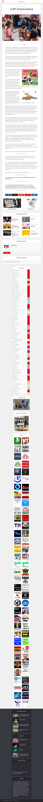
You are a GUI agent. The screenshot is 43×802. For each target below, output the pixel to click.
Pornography (19, 6)
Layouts (32, 800)
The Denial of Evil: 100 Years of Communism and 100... (15, 235)
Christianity (32, 232)
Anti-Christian (14, 231)
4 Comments (21, 740)
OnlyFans (32, 218)
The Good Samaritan (23, 739)
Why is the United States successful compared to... (24, 755)
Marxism (18, 231)
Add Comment (21, 12)
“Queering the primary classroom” (27, 66)
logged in (10, 261)
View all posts (6, 252)
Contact (39, 800)
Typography (28, 800)
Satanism (25, 6)
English (20, 749)
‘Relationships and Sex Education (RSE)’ (27, 151)
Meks (13, 800)
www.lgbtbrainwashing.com (29, 177)
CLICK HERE (24, 188)
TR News (27, 12)
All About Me (11, 83)
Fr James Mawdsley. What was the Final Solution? (24, 715)
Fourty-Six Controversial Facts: (21, 403)
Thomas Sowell (22, 719)
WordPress (20, 800)
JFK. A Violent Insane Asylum (23, 730)
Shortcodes (36, 800)
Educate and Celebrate (15, 63)
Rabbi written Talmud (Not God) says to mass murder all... (16, 227)
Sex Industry (33, 226)
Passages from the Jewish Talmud (34, 234)
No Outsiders (22, 65)
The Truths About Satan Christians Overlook (15, 219)
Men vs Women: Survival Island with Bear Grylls (24, 725)
